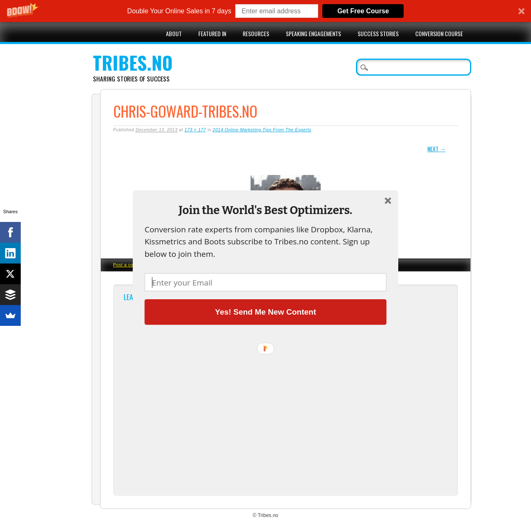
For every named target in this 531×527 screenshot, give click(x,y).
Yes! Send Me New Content (265, 312)
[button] (265, 210)
